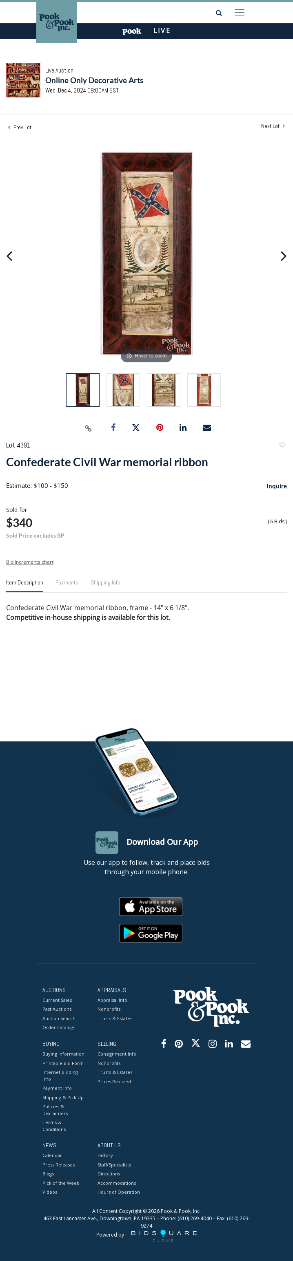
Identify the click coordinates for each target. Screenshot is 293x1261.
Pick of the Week (60, 1183)
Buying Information (63, 1054)
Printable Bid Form (63, 1063)
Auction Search (58, 1018)
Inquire (276, 485)
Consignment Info (117, 1054)
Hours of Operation (119, 1192)
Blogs (48, 1174)
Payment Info (57, 1088)
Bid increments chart (29, 561)
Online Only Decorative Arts (94, 80)
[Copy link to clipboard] (88, 428)
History (105, 1156)
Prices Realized (114, 1081)
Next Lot (273, 126)
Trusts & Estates (115, 1018)
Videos (49, 1192)
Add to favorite (282, 446)
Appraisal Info (112, 1000)
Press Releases (58, 1165)
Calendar (52, 1156)
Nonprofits (109, 1009)
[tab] (24, 585)
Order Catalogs (58, 1028)
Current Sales (57, 1000)
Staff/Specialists (114, 1165)
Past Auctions (56, 1009)
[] (277, 521)
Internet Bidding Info (60, 1075)
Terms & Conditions (54, 1126)
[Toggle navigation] (240, 12)
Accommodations (117, 1183)
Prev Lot (19, 127)
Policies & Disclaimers (55, 1110)
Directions (109, 1174)
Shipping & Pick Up (63, 1097)
